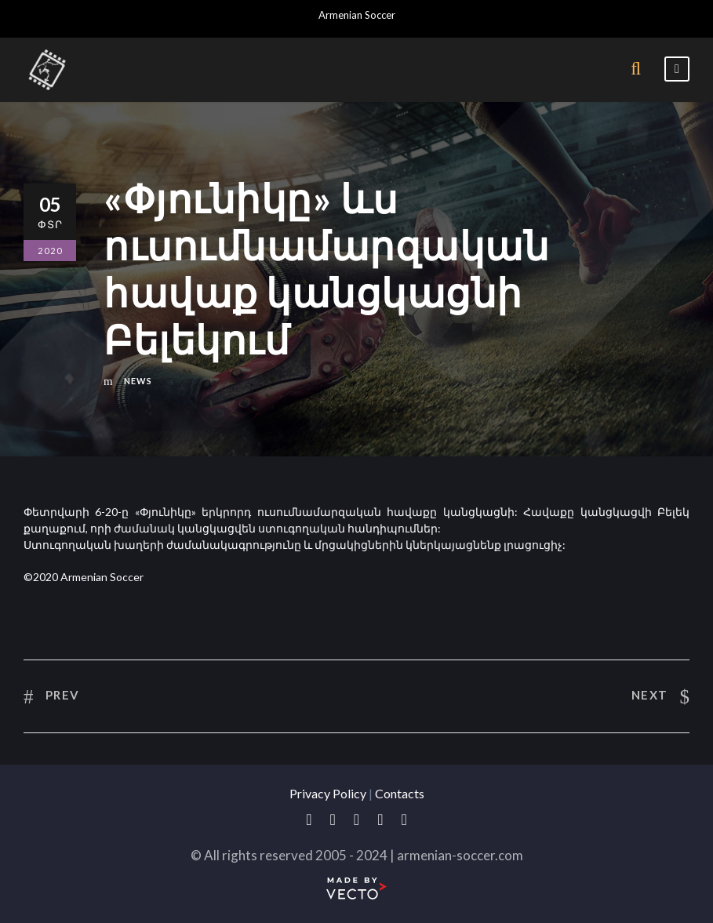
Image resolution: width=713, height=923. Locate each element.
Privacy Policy (327, 793)
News (138, 381)
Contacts (399, 793)
